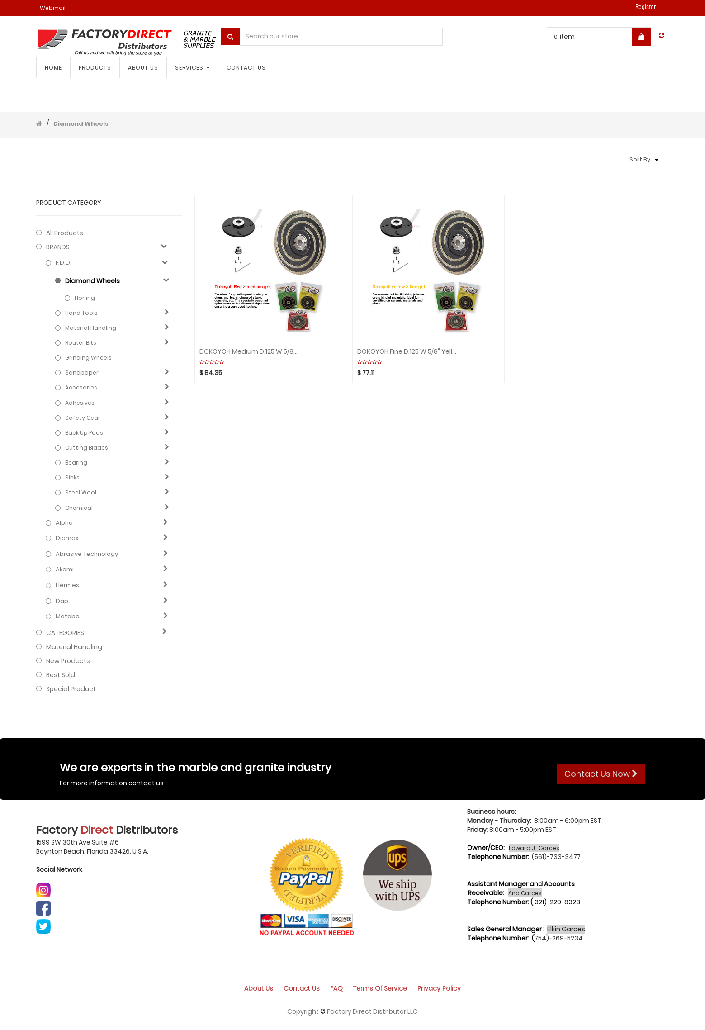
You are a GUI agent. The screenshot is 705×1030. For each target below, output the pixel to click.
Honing (85, 298)
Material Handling (90, 328)
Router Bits (80, 342)
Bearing (76, 462)
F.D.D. (63, 263)
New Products (68, 660)
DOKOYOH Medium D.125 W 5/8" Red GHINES (249, 351)
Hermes (67, 585)
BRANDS (58, 247)
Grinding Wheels (88, 357)
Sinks (72, 477)
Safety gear (82, 418)
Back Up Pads (84, 433)
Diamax (67, 538)
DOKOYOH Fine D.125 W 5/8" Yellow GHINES (407, 351)
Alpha (64, 523)
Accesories (81, 387)
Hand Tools (81, 313)
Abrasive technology (87, 554)
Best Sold (60, 674)
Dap (62, 601)
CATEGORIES (65, 632)
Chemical (79, 508)
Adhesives (80, 403)
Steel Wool (80, 492)
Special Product (71, 688)
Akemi (65, 569)
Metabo (68, 616)
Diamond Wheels (81, 123)
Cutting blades (86, 447)
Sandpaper (82, 372)
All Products (64, 232)
